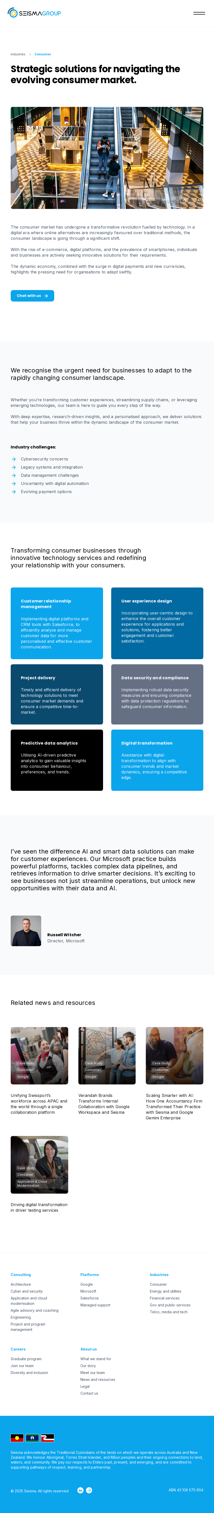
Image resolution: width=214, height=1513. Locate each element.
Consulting (21, 1274)
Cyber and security (27, 1291)
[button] (198, 13)
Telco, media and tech (169, 1312)
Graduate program (26, 1359)
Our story (88, 1366)
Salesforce (89, 1298)
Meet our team (92, 1372)
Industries (18, 54)
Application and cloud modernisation (29, 1301)
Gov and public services (170, 1305)
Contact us (89, 1393)
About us (88, 1349)
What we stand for (95, 1359)
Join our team (22, 1366)
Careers (18, 1349)
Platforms (89, 1274)
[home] (36, 13)
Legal (85, 1386)
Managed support (95, 1305)
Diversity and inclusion (29, 1372)
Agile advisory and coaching (35, 1310)
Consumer (158, 1284)
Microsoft (88, 1291)
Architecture (21, 1284)
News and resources (97, 1379)
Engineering (21, 1317)
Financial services (165, 1298)
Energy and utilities (165, 1291)
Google (86, 1284)
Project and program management (28, 1327)
